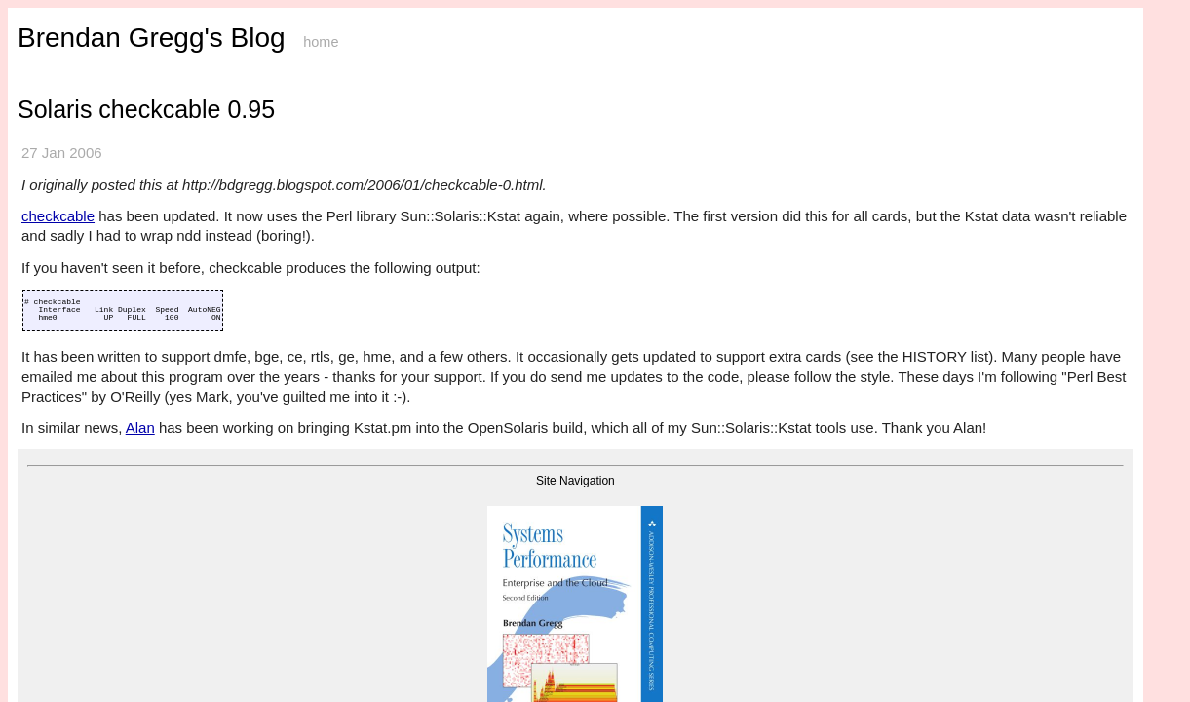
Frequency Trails (60, 303)
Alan (359, 459)
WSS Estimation (59, 242)
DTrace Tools (52, 334)
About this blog (272, 543)
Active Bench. (54, 227)
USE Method (51, 182)
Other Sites (46, 424)
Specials (38, 394)
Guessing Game (58, 379)
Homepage (45, 60)
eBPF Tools (47, 136)
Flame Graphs (53, 258)
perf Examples (54, 151)
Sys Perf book (53, 90)
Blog (30, 75)
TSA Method (51, 197)
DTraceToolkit (55, 348)
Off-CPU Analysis (64, 212)
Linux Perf (45, 121)
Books (34, 410)
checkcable (280, 216)
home (538, 42)
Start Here (43, 45)
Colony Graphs (56, 318)
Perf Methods (52, 166)
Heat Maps (45, 288)
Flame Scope (51, 273)
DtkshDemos (51, 364)
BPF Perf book (55, 105)
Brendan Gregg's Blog (369, 37)
